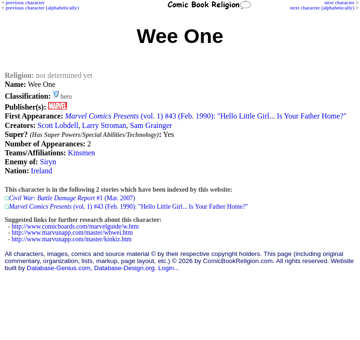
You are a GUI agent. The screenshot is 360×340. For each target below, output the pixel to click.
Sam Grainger (151, 125)
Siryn (48, 162)
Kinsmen (81, 153)
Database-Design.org (124, 268)
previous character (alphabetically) (42, 7)
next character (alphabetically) (322, 7)
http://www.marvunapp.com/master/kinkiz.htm (72, 239)
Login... (169, 268)
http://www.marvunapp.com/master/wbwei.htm (72, 232)
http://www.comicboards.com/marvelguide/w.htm (75, 226)
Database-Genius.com (58, 268)
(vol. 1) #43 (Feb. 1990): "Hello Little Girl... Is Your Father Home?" (205, 116)
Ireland (41, 171)
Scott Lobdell (57, 125)
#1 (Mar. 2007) (72, 198)
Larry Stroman (104, 125)
